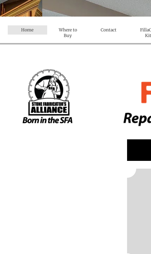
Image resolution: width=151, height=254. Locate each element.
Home (27, 29)
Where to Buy (68, 32)
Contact (109, 29)
